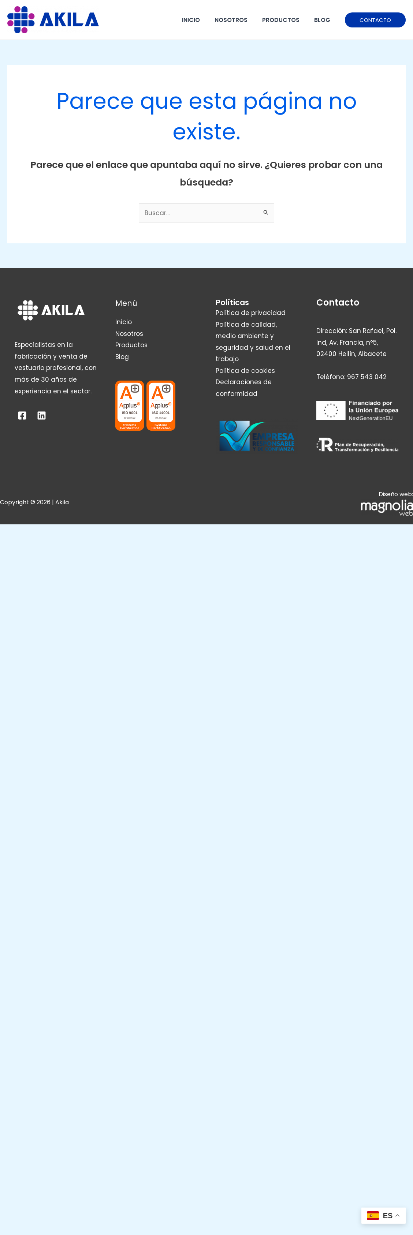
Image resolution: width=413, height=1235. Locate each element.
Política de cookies (245, 370)
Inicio (191, 20)
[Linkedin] (41, 415)
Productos (280, 20)
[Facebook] (22, 415)
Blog (322, 20)
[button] (375, 19)
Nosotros (231, 20)
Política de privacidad (251, 312)
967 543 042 (367, 377)
